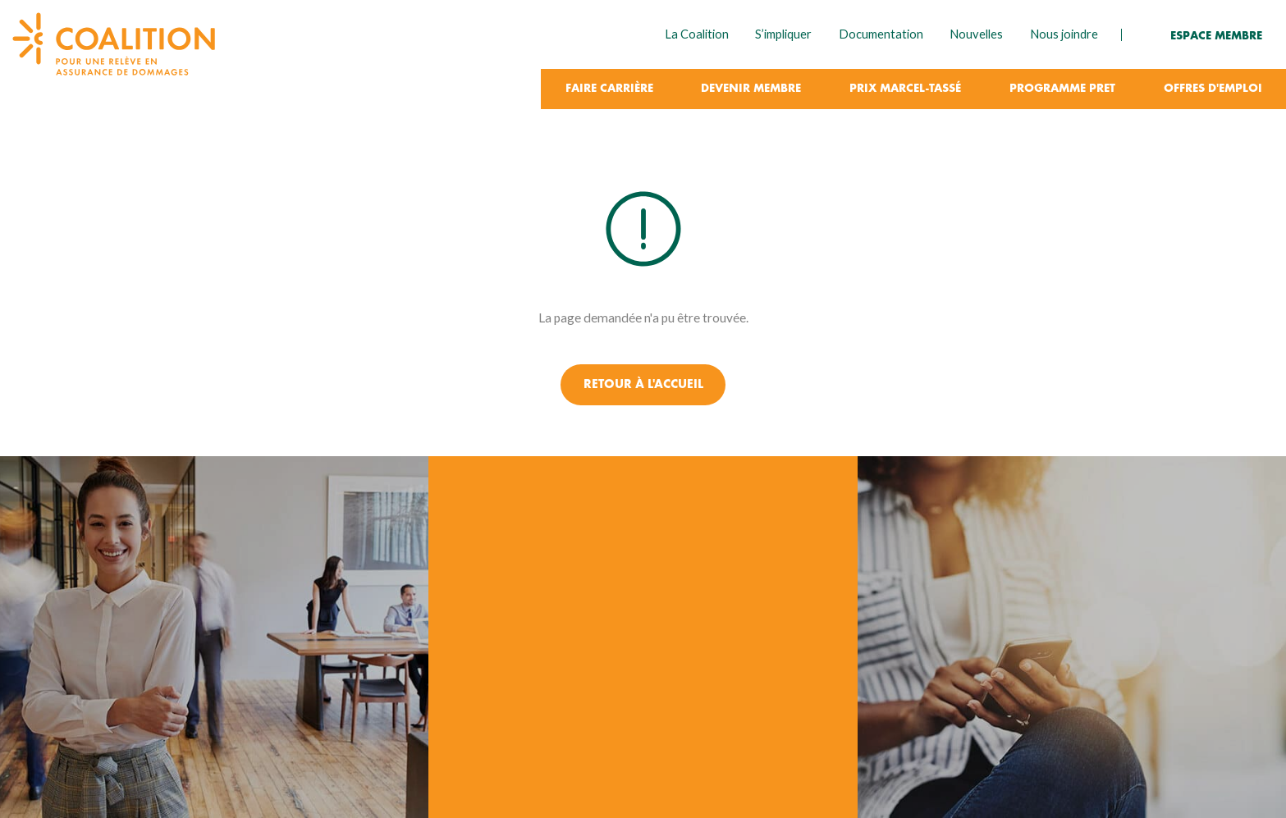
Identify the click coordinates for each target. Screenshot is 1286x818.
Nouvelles (976, 34)
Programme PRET (1062, 89)
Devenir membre (751, 89)
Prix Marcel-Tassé (905, 89)
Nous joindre (1064, 34)
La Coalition (697, 34)
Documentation (881, 34)
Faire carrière (609, 89)
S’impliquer (783, 34)
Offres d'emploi (1213, 89)
